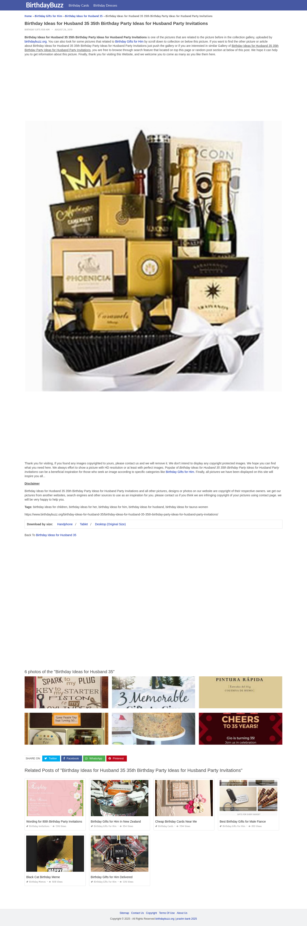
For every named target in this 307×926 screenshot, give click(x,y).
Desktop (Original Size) (110, 524)
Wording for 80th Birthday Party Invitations (54, 821)
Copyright (151, 913)
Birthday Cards (80, 5)
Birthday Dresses (106, 5)
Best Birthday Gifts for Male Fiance (243, 821)
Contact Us (137, 913)
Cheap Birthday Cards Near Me (176, 821)
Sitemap (124, 913)
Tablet (84, 524)
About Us (182, 913)
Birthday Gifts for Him (37, 29)
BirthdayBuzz (45, 5)
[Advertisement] (153, 89)
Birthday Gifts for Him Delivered (112, 877)
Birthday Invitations (37, 826)
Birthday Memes (36, 881)
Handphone (64, 524)
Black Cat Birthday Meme (43, 877)
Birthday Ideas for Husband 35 (56, 535)
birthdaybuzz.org (36, 41)
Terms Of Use (167, 913)
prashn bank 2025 (186, 918)
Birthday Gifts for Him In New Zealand (116, 821)
